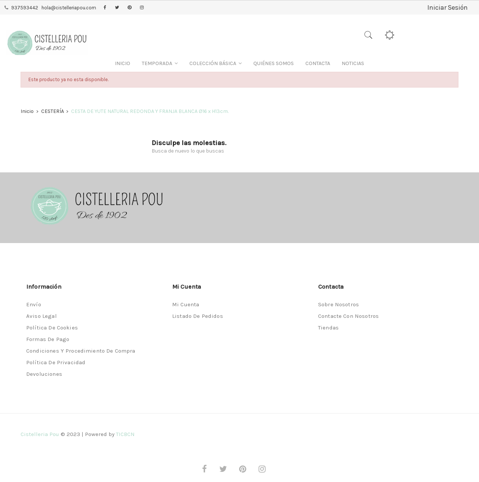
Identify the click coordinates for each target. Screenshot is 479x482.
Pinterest (129, 7)
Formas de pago (47, 339)
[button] (160, 63)
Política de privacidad (55, 362)
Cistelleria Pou (40, 434)
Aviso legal (41, 316)
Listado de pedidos (197, 316)
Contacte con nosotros (348, 316)
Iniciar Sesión (447, 7)
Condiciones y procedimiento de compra (80, 350)
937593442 (24, 7)
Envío (33, 304)
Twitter (117, 7)
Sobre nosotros (338, 304)
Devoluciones (44, 374)
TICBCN (125, 434)
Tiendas (328, 327)
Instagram (142, 7)
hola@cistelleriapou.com (69, 7)
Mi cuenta (185, 304)
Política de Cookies (52, 327)
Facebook (105, 7)
